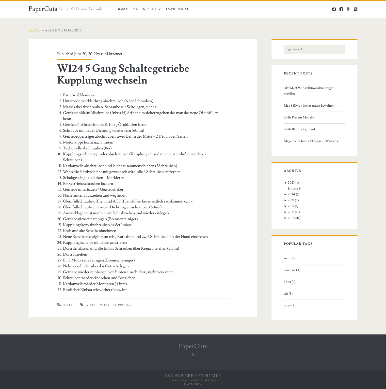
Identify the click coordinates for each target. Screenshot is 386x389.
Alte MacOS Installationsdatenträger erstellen (309, 91)
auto (91, 305)
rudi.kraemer (111, 53)
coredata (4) (292, 270)
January (293, 188)
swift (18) (290, 258)
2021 (291, 200)
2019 (291, 206)
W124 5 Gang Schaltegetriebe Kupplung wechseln (123, 74)
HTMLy (213, 375)
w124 (104, 305)
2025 (291, 183)
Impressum (177, 9)
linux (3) (290, 282)
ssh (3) (288, 294)
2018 (291, 212)
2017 (291, 218)
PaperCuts (43, 9)
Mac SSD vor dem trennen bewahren (309, 106)
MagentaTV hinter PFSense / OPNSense (311, 141)
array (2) (290, 305)
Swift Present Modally (299, 117)
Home (122, 9)
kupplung (123, 305)
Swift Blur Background (299, 129)
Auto (68, 305)
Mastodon (193, 384)
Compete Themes (201, 380)
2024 (291, 194)
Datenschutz (147, 9)
